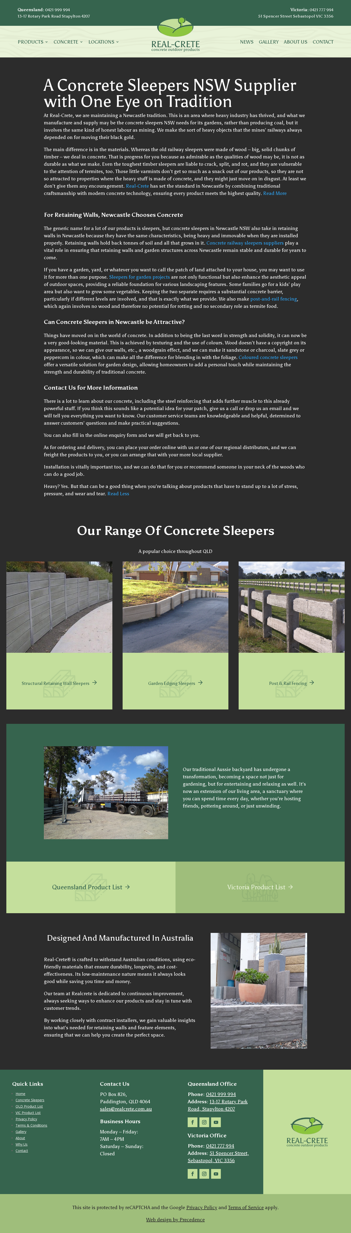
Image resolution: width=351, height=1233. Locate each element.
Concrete (66, 42)
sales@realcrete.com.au (126, 1109)
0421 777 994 (321, 9)
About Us (295, 42)
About (20, 1138)
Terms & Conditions (31, 1125)
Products (30, 42)
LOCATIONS (101, 42)
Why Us (22, 1144)
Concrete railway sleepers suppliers (245, 243)
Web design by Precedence (175, 1220)
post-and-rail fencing (273, 299)
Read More (275, 193)
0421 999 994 (57, 9)
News (247, 42)
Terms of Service (246, 1207)
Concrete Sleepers (30, 1100)
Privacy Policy (26, 1119)
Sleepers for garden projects (139, 277)
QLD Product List (29, 1106)
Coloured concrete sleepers (268, 357)
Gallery (269, 42)
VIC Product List (28, 1112)
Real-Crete (137, 186)
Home (20, 1093)
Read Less (118, 494)
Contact (323, 42)
